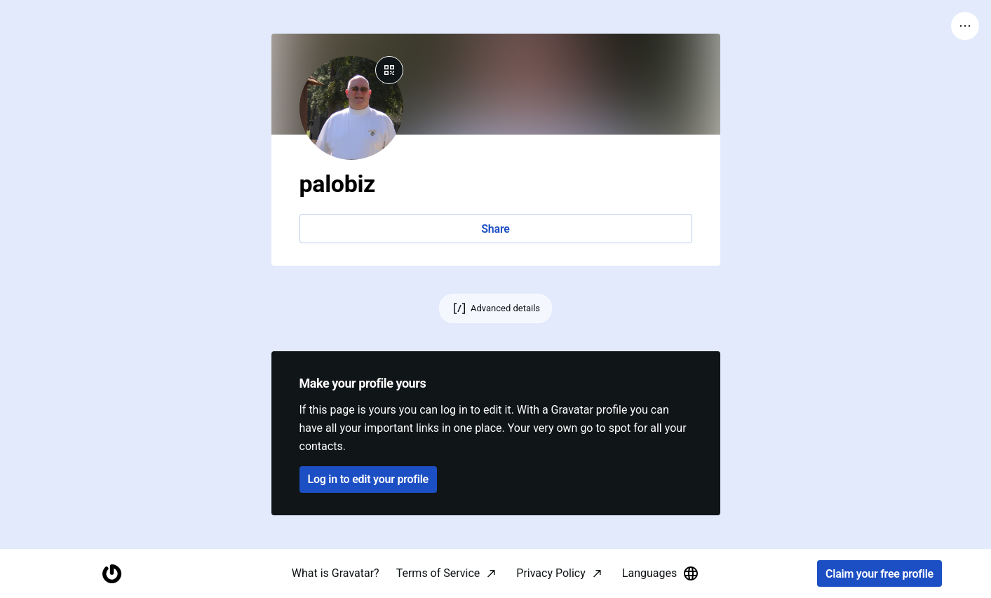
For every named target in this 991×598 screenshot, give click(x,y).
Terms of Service (438, 573)
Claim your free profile (879, 573)
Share (495, 229)
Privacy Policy (551, 573)
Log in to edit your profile (368, 479)
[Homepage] (111, 573)
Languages (660, 573)
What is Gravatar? (335, 573)
